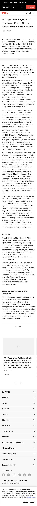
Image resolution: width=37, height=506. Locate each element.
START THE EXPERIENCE (10, 483)
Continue (31, 7)
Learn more (31, 497)
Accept (25, 502)
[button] (21, 383)
